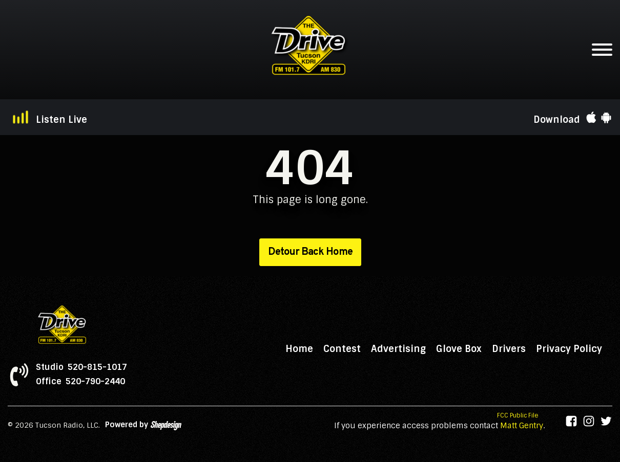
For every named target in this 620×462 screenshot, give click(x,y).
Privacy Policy (569, 349)
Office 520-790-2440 (80, 382)
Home (299, 349)
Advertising (398, 349)
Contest (342, 349)
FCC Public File (518, 415)
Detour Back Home (310, 252)
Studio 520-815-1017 (81, 367)
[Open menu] (602, 49)
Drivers (509, 349)
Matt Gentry (521, 426)
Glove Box (459, 349)
